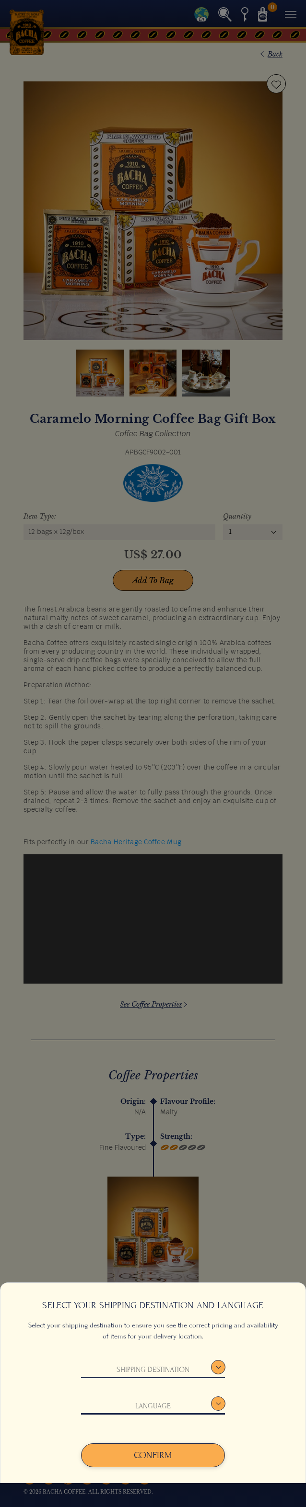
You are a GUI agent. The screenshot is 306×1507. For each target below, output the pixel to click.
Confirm (153, 1455)
